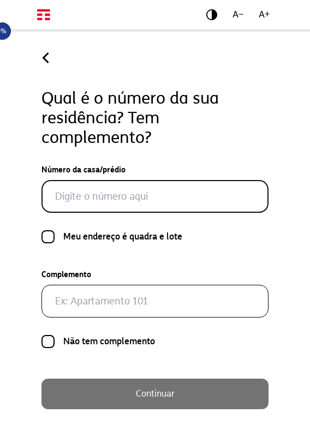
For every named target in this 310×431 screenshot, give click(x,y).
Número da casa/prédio (83, 170)
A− (238, 14)
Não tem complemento (109, 342)
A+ (264, 14)
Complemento (66, 274)
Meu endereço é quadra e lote (122, 237)
